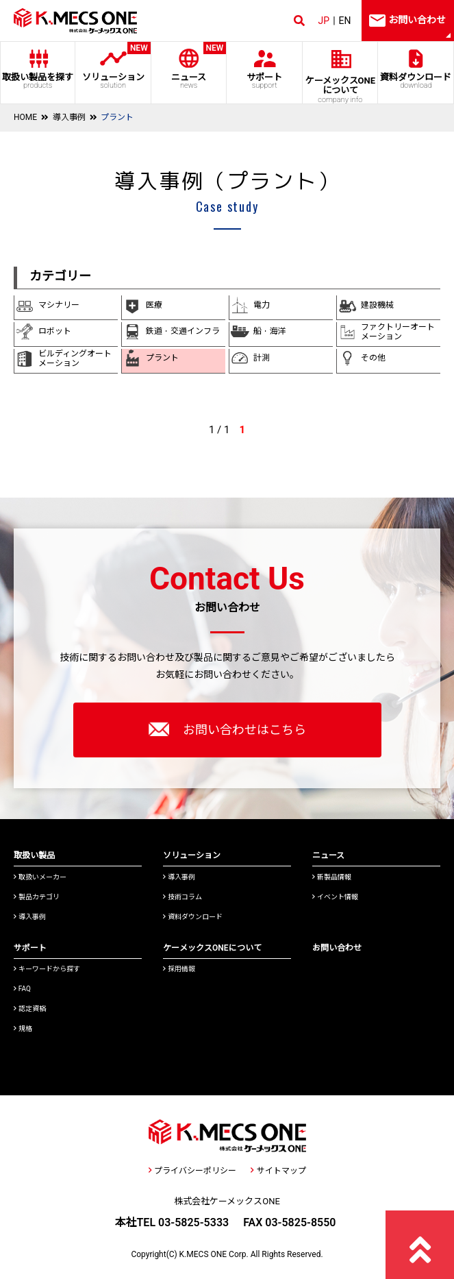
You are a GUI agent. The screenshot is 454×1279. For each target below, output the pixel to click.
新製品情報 (331, 877)
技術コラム (182, 897)
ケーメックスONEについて (212, 948)
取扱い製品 (34, 855)
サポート (264, 81)
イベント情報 (335, 897)
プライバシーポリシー (192, 1171)
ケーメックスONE (340, 89)
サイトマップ (278, 1171)
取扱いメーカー (40, 877)
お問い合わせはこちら (227, 729)
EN (345, 20)
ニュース (188, 66)
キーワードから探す (47, 969)
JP (324, 20)
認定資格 (30, 1008)
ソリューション (113, 66)
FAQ (22, 988)
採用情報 (179, 969)
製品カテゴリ (37, 897)
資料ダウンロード (416, 81)
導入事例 (69, 117)
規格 (23, 1028)
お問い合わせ (337, 948)
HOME (25, 117)
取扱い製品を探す (38, 81)
